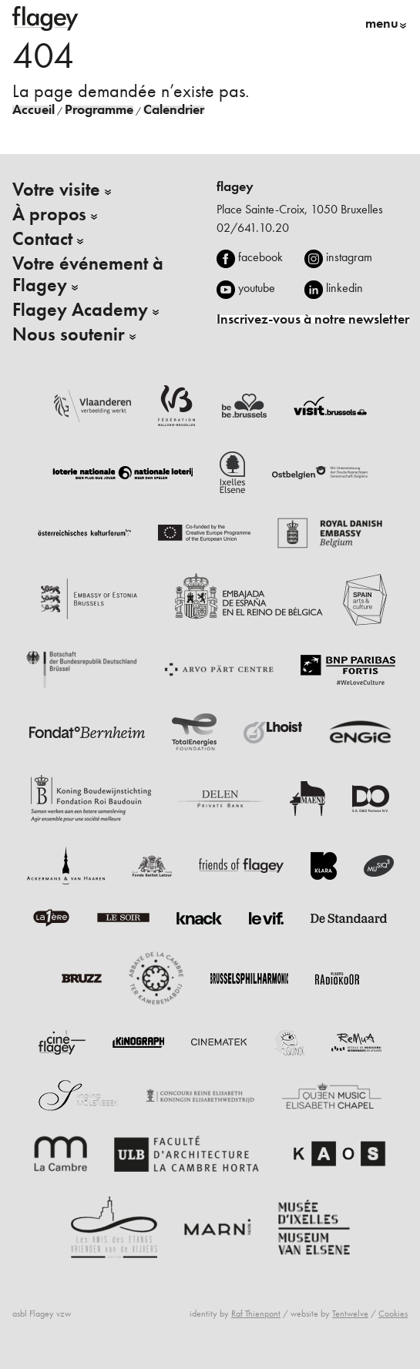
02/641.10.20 (253, 228)
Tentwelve (350, 1313)
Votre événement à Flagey (87, 274)
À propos (49, 214)
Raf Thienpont (256, 1313)
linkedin (344, 288)
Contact (42, 239)
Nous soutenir (68, 334)
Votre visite (56, 189)
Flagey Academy (80, 309)
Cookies (393, 1313)
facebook (260, 257)
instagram (349, 257)
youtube (256, 288)
